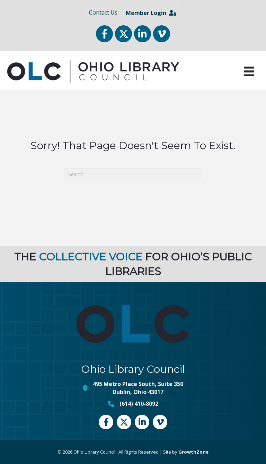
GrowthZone (193, 452)
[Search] (133, 174)
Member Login (151, 13)
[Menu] (249, 71)
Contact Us (103, 12)
